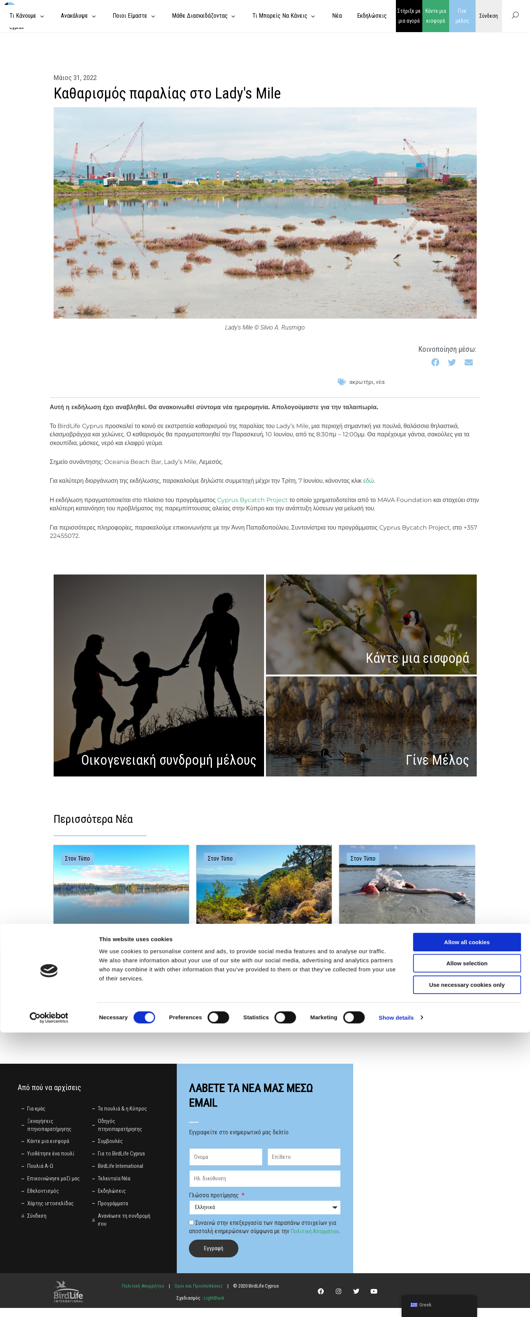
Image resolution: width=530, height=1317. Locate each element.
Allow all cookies (467, 1226)
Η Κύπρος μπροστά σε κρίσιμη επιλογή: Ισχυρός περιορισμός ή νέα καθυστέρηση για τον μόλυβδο (403, 951)
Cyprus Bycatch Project (252, 500)
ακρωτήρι (361, 382)
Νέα (380, 382)
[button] (436, 363)
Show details (396, 1302)
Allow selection (466, 1248)
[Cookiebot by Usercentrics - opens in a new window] (49, 1302)
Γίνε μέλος (462, 16)
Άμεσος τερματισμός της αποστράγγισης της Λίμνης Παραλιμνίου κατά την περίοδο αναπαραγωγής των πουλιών (119, 951)
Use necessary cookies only (467, 1269)
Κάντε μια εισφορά (436, 16)
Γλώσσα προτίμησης (214, 1196)
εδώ (368, 480)
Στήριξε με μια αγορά (409, 16)
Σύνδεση (488, 15)
